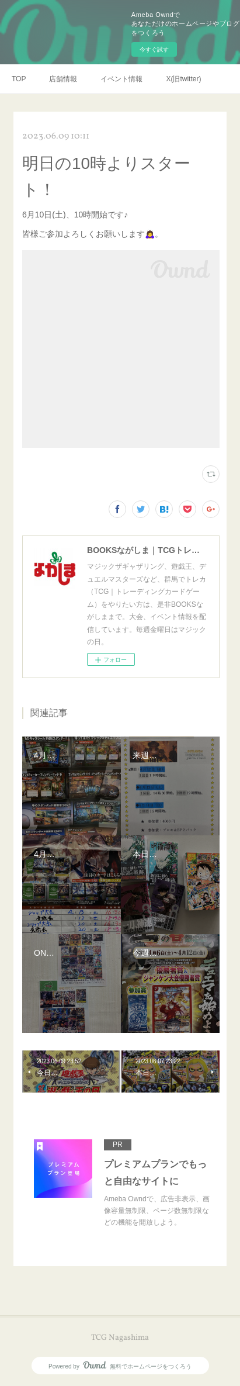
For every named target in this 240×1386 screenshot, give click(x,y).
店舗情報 (63, 79)
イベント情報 (121, 79)
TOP (19, 79)
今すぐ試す (154, 49)
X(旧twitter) (183, 79)
